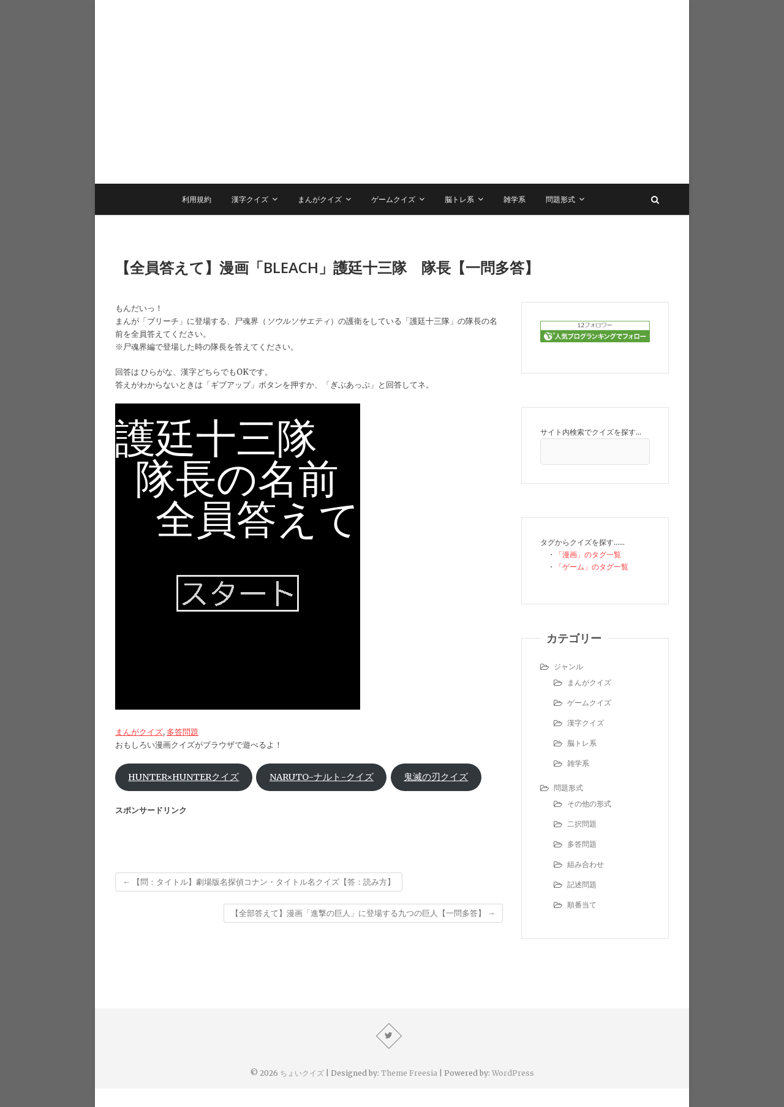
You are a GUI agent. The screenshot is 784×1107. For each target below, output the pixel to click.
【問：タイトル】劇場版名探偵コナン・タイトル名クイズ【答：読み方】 (259, 882)
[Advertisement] (392, 92)
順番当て (582, 904)
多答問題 (182, 732)
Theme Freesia (409, 1073)
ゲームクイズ (393, 199)
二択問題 (582, 823)
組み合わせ (585, 864)
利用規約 (196, 199)
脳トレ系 (459, 199)
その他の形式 (589, 803)
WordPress (513, 1073)
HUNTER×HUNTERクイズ (183, 776)
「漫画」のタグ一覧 (588, 554)
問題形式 (560, 199)
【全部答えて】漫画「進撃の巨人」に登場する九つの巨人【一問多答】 (363, 913)
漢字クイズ (250, 199)
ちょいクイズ (302, 1073)
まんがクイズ (320, 199)
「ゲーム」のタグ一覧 (591, 566)
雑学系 (514, 199)
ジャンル (568, 666)
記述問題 (582, 884)
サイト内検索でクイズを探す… (590, 432)
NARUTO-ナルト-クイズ (322, 776)
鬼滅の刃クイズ (436, 776)
